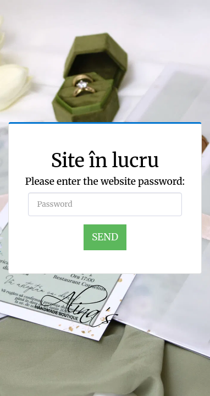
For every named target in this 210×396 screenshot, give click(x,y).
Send (105, 237)
